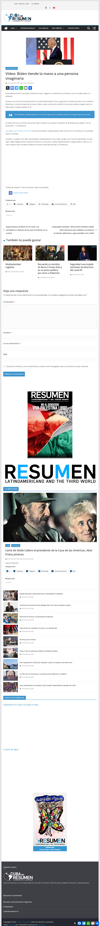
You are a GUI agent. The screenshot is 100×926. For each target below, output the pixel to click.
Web (5, 354)
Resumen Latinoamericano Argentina (17, 902)
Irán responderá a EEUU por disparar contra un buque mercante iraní (46, 662)
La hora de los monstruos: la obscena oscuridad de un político (43, 674)
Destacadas (15, 545)
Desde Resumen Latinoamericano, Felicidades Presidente (41, 594)
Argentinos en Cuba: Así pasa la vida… (21, 704)
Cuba (12, 28)
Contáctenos (73, 28)
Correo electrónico (12, 343)
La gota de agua (10, 749)
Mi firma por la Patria (28, 639)
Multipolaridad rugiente (13, 266)
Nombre (7, 332)
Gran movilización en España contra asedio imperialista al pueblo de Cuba (48, 685)
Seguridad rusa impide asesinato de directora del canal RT (81, 267)
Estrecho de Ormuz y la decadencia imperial (36, 617)
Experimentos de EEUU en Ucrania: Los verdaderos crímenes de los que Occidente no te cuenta (25, 230)
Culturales (43, 28)
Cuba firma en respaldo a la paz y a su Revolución (38, 628)
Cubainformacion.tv (10, 911)
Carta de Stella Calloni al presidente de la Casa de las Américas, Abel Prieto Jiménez (48, 552)
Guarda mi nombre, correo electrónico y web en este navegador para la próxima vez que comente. (47, 366)
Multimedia (57, 28)
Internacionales (28, 28)
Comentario (9, 302)
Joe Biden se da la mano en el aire (18, 131)
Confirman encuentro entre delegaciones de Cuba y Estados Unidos (45, 605)
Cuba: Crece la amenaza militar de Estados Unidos (39, 651)
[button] (16, 28)
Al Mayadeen (8, 907)
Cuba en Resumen (28, 83)
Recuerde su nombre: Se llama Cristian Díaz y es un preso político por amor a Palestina (50, 268)
